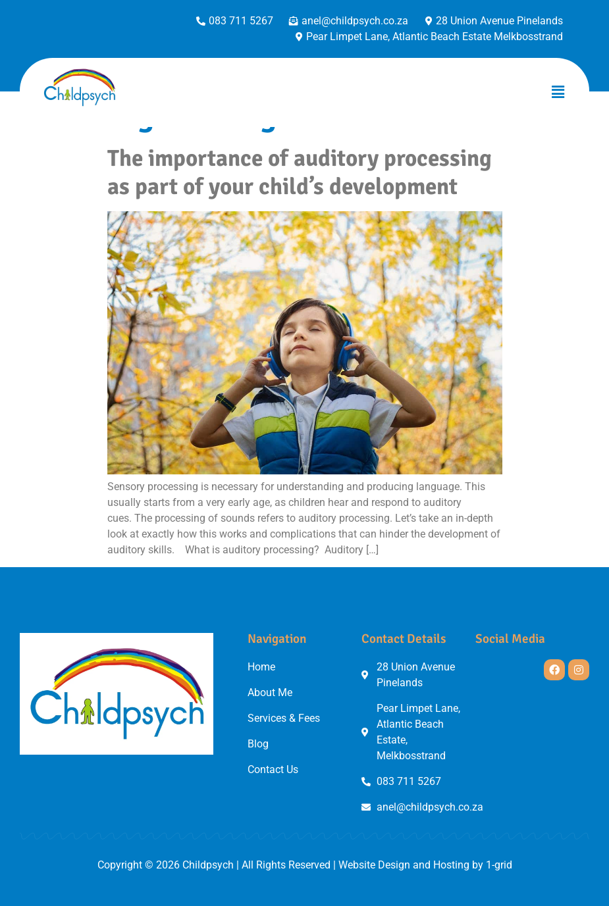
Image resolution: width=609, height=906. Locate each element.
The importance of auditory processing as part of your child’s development (299, 172)
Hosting (451, 865)
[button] (558, 92)
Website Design (374, 865)
